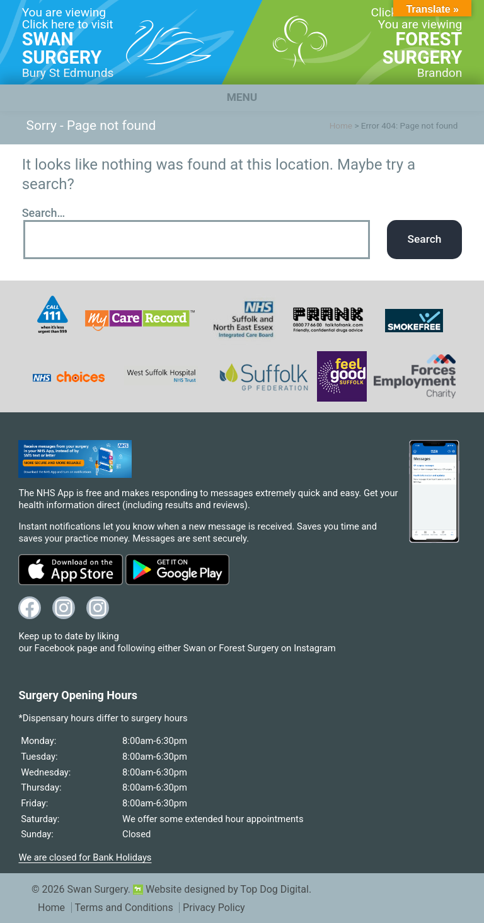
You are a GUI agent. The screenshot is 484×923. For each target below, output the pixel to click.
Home (341, 125)
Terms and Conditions (124, 908)
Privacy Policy (214, 908)
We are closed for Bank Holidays (84, 857)
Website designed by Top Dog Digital (221, 889)
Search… (44, 212)
